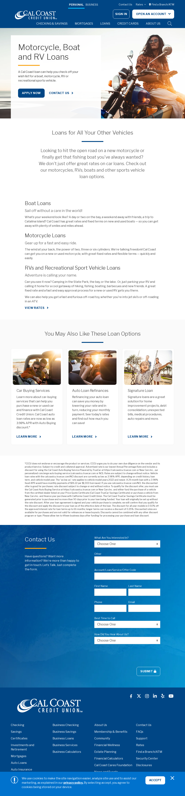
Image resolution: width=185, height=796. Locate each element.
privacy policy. (73, 782)
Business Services (65, 745)
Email (131, 602)
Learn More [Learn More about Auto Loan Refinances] (82, 436)
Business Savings (64, 731)
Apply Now (31, 93)
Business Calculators (67, 752)
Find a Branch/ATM (161, 4)
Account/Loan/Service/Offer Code (115, 569)
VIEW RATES (35, 308)
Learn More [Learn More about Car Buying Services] (26, 436)
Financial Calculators (108, 758)
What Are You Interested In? (111, 537)
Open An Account (151, 14)
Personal (76, 4)
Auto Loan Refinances (90, 390)
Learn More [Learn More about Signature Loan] (138, 436)
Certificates (19, 738)
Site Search (169, 23)
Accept (155, 780)
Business (91, 4)
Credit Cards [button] (128, 23)
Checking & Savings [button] (52, 23)
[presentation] (121, 655)
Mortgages (18, 756)
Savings (16, 731)
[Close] (172, 778)
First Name (101, 586)
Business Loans (63, 738)
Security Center (147, 758)
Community (102, 738)
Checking (17, 725)
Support (141, 738)
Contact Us (125, 4)
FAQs (139, 731)
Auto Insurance (21, 769)
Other (97, 553)
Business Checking (66, 725)
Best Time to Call (104, 618)
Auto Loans (19, 763)
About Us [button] (153, 23)
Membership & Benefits (110, 731)
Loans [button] (105, 23)
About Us (100, 725)
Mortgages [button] (84, 23)
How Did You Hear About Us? (111, 634)
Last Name (135, 586)
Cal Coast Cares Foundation (113, 765)
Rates (140, 4)
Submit (148, 671)
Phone (98, 602)
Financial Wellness (107, 745)
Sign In (121, 14)
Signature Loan (140, 390)
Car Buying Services (33, 390)
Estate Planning (105, 752)
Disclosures (144, 765)
